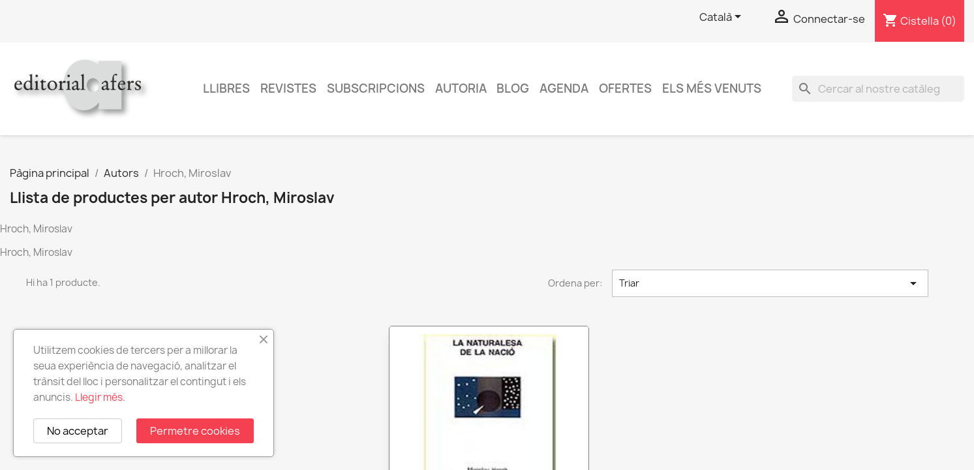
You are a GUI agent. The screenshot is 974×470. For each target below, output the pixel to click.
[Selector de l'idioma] (722, 17)
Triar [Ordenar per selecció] (770, 283)
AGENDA (564, 88)
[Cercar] (878, 89)
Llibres (226, 88)
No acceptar (77, 431)
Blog (512, 88)
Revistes (288, 88)
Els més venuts (711, 88)
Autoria (461, 88)
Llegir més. (100, 397)
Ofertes (625, 88)
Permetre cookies (195, 431)
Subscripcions (376, 88)
